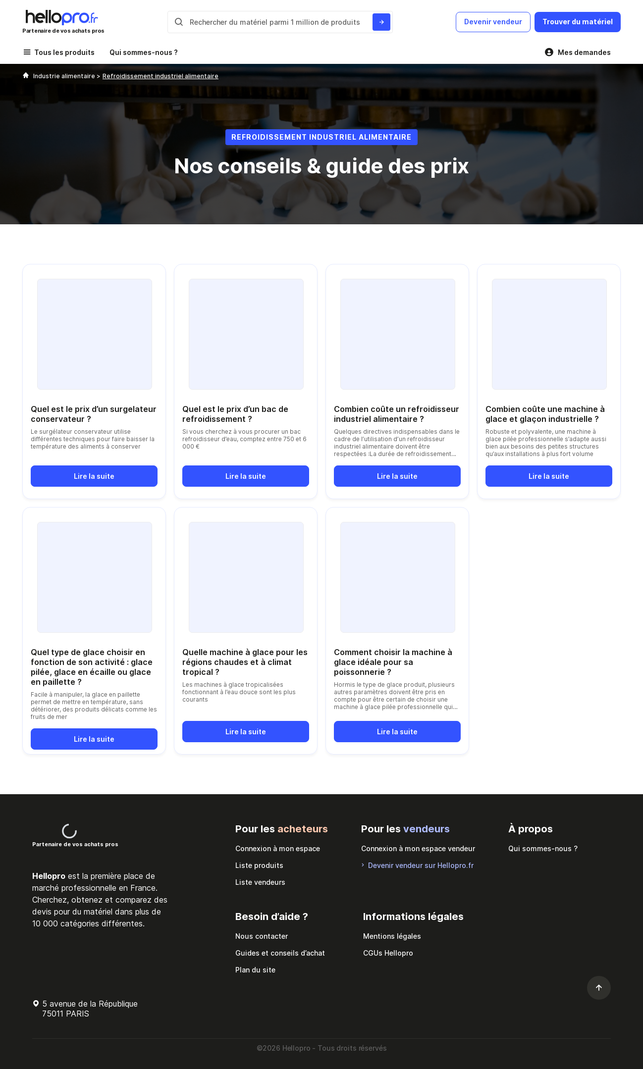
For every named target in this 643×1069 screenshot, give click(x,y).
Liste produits (259, 865)
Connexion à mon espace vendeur (418, 848)
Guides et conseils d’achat (280, 953)
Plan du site (255, 970)
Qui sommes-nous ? (143, 52)
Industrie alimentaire (65, 76)
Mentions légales (392, 936)
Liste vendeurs (260, 882)
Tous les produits (64, 52)
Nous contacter (261, 936)
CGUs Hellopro (388, 953)
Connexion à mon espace (277, 848)
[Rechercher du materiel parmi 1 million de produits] (381, 22)
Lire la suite (94, 476)
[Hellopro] (25, 76)
